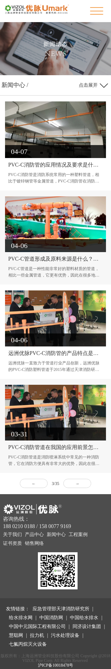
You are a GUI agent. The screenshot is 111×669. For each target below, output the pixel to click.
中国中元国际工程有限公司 (37, 626)
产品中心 (34, 534)
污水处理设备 (65, 635)
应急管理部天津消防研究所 (61, 608)
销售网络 (34, 543)
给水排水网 (21, 617)
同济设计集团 (87, 626)
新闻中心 (56, 534)
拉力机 (37, 635)
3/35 (55, 483)
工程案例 (78, 534)
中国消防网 (51, 617)
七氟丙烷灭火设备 (28, 644)
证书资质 (12, 543)
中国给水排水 (84, 617)
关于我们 (12, 534)
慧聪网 (16, 635)
